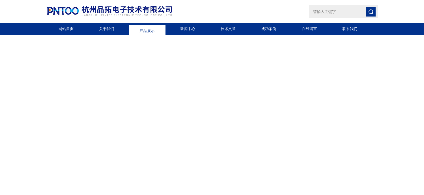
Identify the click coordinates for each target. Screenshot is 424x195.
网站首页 (66, 29)
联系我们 (349, 29)
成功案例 (268, 29)
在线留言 (309, 29)
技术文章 (228, 29)
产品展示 (147, 29)
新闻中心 (187, 29)
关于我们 (106, 29)
